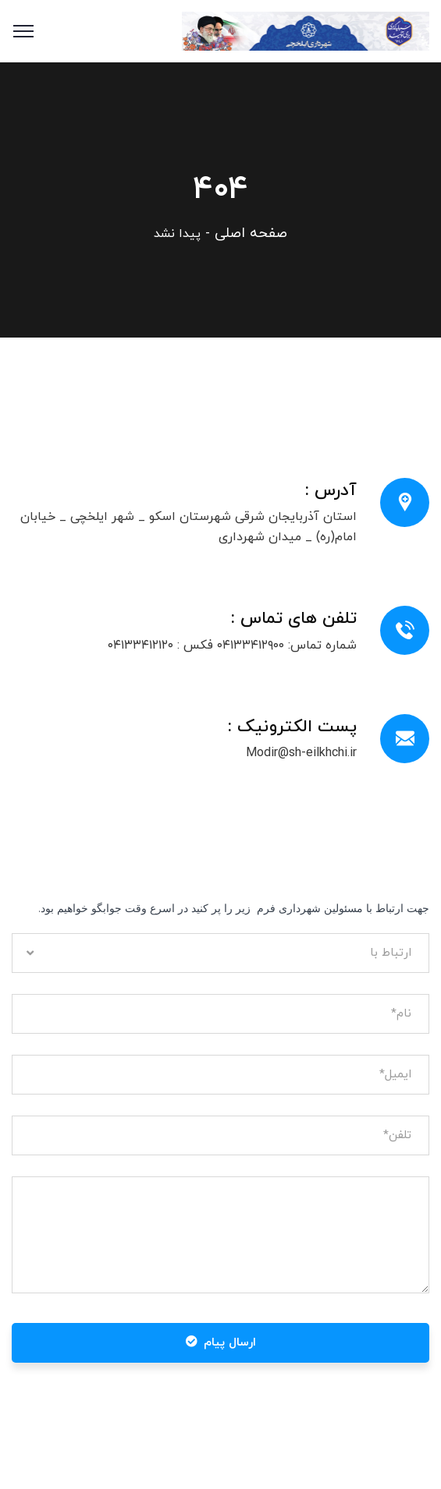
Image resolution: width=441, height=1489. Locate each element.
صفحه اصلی (251, 233)
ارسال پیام (221, 1343)
